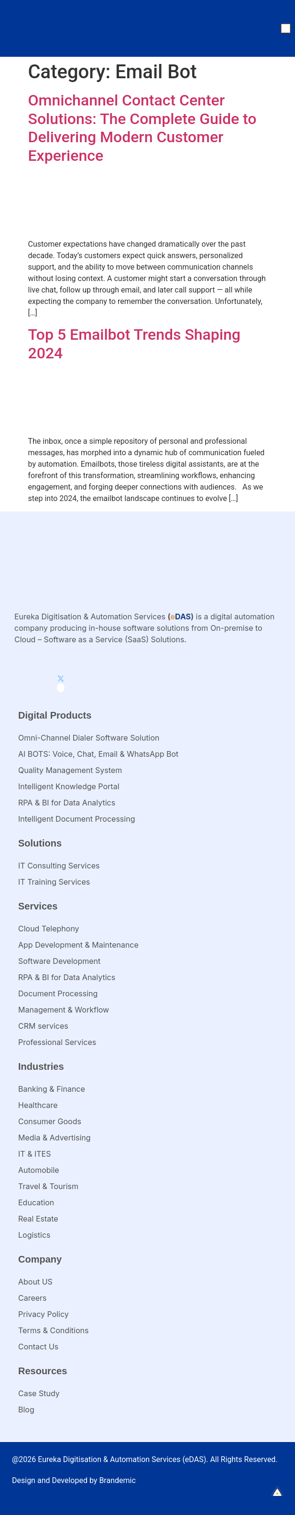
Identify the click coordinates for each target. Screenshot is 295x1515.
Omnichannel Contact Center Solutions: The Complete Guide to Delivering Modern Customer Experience (142, 127)
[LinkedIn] (33, 688)
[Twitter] (60, 688)
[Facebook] (41, 688)
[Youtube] (72, 688)
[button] (285, 28)
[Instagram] (49, 688)
